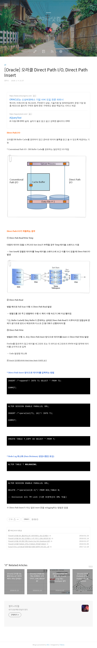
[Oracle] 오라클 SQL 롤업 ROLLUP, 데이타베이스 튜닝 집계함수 (28, 536)
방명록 (44, 51)
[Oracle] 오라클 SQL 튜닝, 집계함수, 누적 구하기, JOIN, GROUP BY (29, 538)
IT (5, 65)
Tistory (62, 645)
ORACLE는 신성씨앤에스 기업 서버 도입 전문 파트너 (36, 99)
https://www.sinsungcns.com (20, 96)
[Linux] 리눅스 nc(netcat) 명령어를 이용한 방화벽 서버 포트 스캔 (28, 547)
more (91, 566)
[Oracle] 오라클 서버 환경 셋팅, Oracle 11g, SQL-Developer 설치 (29, 541)
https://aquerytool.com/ (18, 114)
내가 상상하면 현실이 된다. (18, 610)
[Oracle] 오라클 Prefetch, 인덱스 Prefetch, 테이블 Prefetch (27, 544)
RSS (53, 51)
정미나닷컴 (48, 19)
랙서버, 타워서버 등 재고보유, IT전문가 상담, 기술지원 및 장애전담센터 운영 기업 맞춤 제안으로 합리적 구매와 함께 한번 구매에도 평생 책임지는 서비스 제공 (47, 104)
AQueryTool (15, 118)
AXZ (48, 645)
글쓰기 (35, 51)
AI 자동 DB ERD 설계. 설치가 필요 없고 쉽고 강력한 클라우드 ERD (39, 121)
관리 (61, 51)
